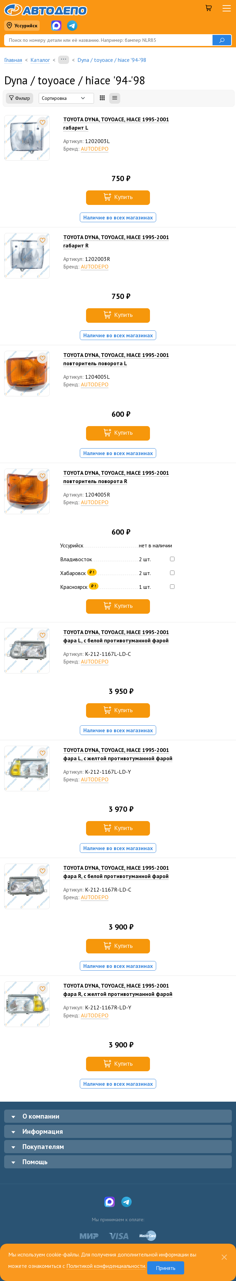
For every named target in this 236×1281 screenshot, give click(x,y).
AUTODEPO (94, 148)
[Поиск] (108, 40)
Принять (166, 1267)
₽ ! (91, 572)
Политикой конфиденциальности (105, 1265)
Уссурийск (21, 25)
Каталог (40, 59)
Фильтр (19, 98)
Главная (13, 59)
